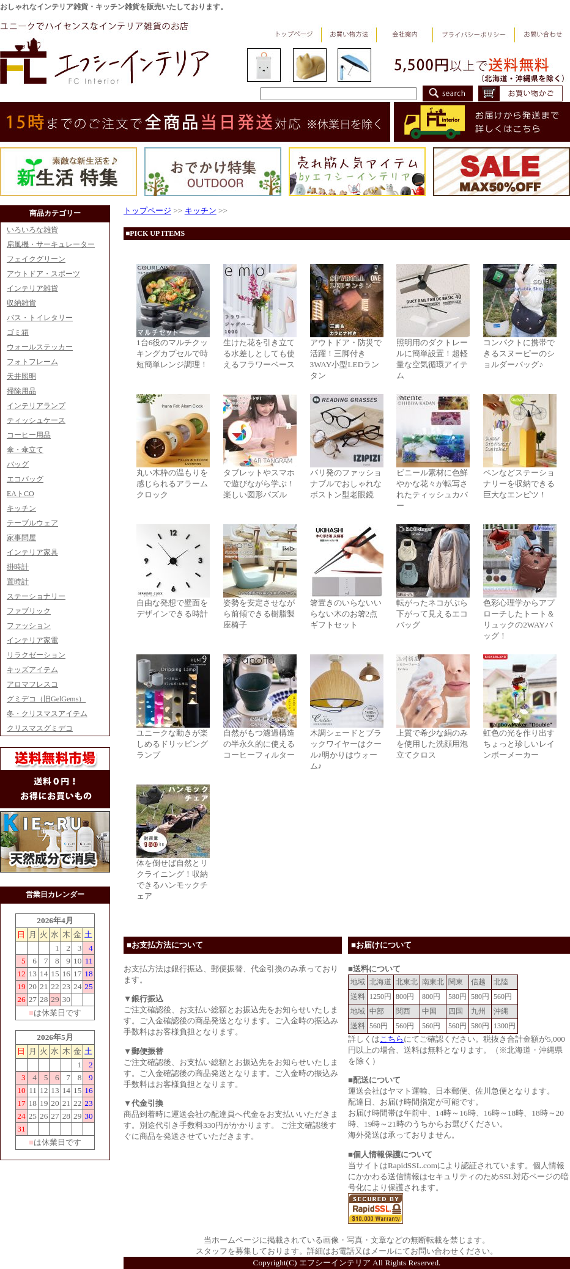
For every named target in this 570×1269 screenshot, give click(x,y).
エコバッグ (25, 479)
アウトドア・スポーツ (43, 273)
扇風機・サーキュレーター (51, 244)
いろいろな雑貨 (32, 229)
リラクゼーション (36, 655)
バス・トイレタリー (40, 317)
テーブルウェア (32, 523)
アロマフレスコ (32, 684)
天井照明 (21, 376)
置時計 (18, 581)
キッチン (21, 508)
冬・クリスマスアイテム (47, 713)
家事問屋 (21, 537)
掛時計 (18, 567)
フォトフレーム (32, 361)
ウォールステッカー (40, 347)
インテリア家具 (32, 552)
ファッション (29, 625)
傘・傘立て (25, 449)
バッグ (18, 464)
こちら (392, 1039)
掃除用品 (21, 391)
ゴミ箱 (18, 332)
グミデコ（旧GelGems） (46, 699)
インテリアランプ (36, 405)
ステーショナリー (36, 596)
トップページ (147, 210)
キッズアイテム (32, 669)
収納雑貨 (21, 303)
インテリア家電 (32, 640)
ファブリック (29, 611)
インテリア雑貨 (32, 288)
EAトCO (20, 493)
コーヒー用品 (29, 435)
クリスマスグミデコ (40, 728)
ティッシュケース (36, 420)
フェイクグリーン (36, 259)
